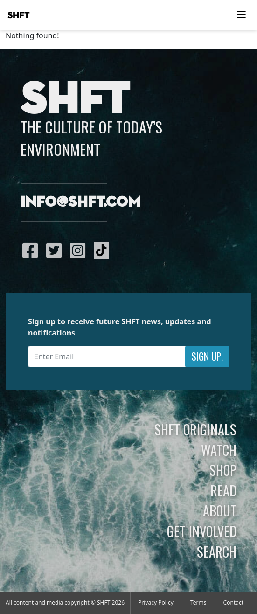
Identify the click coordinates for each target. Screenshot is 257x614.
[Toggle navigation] (241, 15)
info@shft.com (80, 202)
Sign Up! (207, 356)
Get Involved (201, 531)
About (219, 510)
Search (216, 551)
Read (223, 490)
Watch (218, 450)
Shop (222, 470)
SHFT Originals (195, 429)
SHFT (18, 15)
